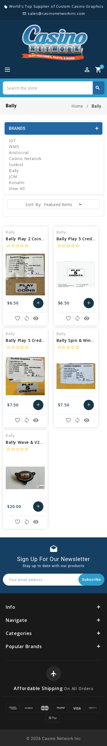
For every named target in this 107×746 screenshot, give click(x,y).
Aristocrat (19, 152)
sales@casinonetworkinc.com (56, 13)
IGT (12, 140)
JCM (13, 176)
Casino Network (25, 158)
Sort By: (33, 204)
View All (17, 188)
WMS (14, 146)
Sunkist (16, 164)
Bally (14, 170)
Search (97, 88)
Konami (17, 182)
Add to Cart (38, 303)
